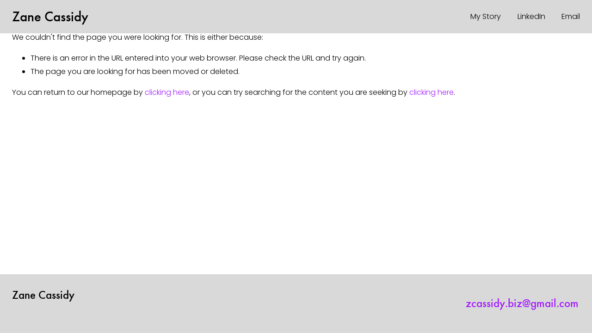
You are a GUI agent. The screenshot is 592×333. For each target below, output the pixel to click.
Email (570, 16)
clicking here (167, 92)
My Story (485, 16)
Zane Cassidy (50, 16)
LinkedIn (531, 16)
